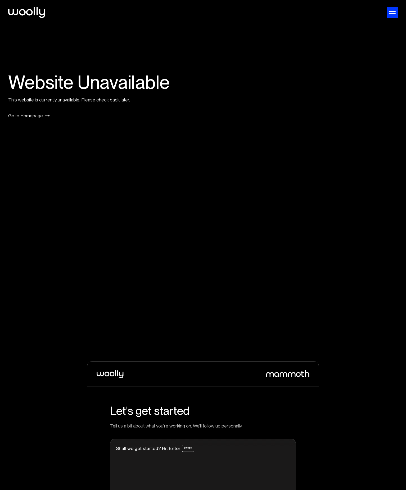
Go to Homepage (29, 115)
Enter (188, 448)
